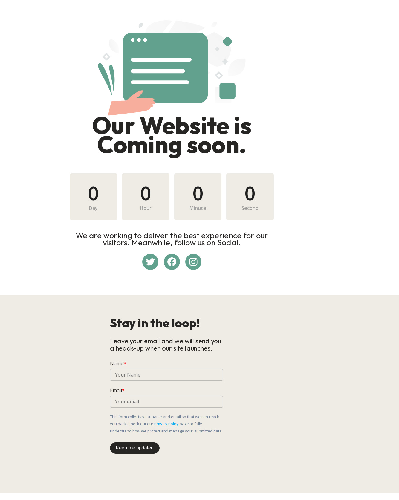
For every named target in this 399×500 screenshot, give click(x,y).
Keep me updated (135, 451)
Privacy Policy (277, 427)
